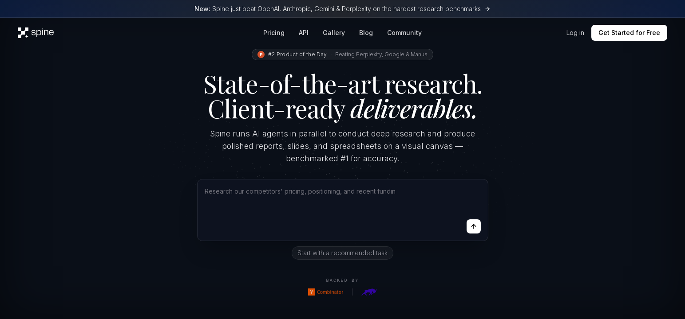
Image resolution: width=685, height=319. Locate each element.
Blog (366, 32)
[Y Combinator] (325, 292)
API (304, 32)
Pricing (274, 32)
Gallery (334, 32)
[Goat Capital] (369, 292)
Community (404, 32)
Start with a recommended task (342, 253)
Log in (575, 32)
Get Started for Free (629, 32)
